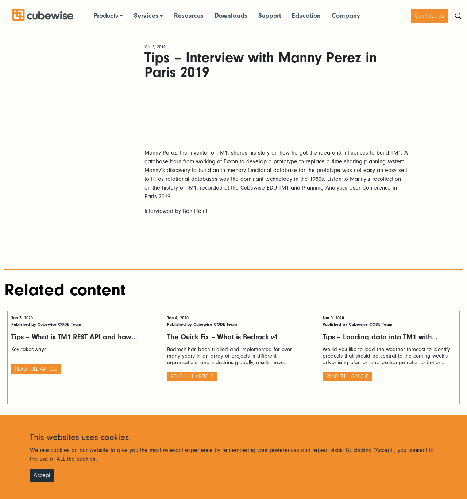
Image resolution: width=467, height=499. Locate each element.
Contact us (429, 16)
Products (105, 16)
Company (346, 16)
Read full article (36, 369)
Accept (42, 475)
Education (306, 16)
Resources (189, 16)
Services (146, 16)
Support (269, 16)
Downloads (231, 16)
